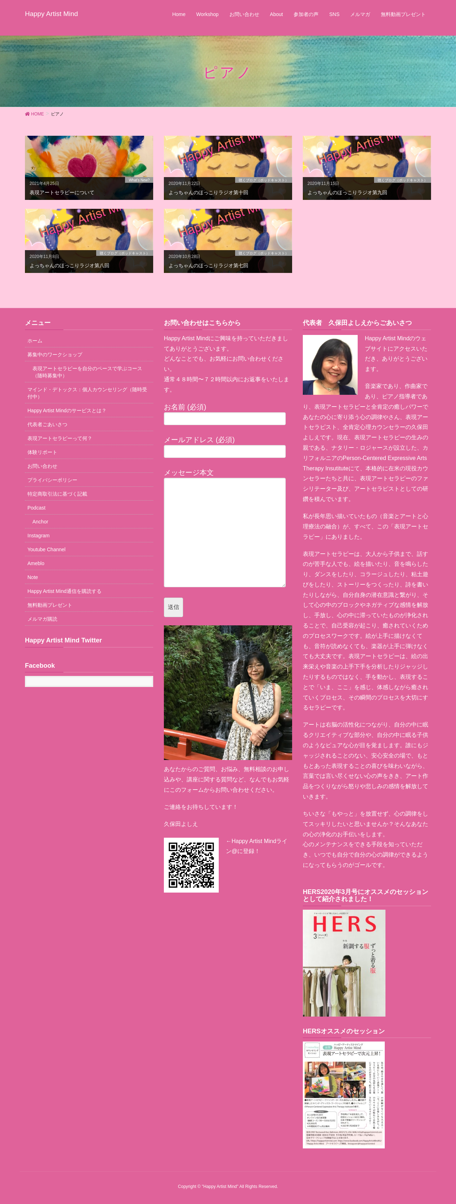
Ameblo (35, 563)
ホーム (34, 340)
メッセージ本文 (228, 528)
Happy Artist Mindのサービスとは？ (67, 410)
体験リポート (42, 452)
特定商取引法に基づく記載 (57, 494)
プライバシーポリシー (52, 480)
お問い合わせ (42, 466)
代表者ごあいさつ (47, 424)
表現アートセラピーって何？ (59, 438)
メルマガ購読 (42, 619)
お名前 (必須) (228, 414)
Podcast (36, 508)
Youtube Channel (46, 549)
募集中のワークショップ (54, 354)
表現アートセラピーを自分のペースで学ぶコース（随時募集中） (87, 372)
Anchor (40, 522)
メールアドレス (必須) (228, 447)
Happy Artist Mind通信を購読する (64, 591)
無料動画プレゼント (49, 605)
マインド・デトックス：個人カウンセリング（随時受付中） (87, 393)
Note (32, 577)
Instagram (38, 535)
